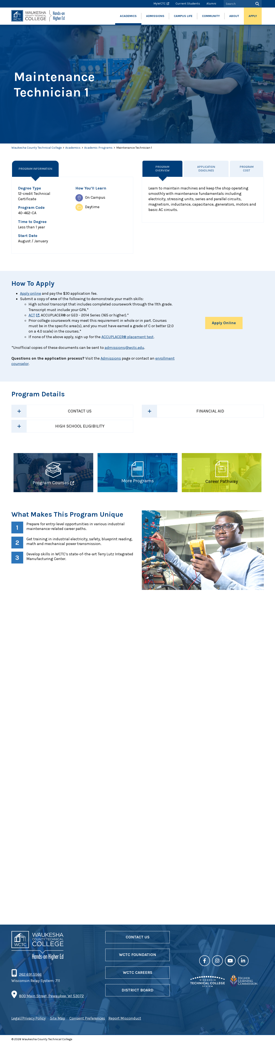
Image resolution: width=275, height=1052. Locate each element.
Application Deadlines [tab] (206, 168)
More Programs (137, 481)
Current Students (188, 3)
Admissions (111, 358)
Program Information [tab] (35, 168)
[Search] (257, 4)
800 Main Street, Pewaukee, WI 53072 (51, 1004)
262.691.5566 (30, 982)
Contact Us (80, 411)
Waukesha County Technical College (36, 148)
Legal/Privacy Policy (28, 1026)
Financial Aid (210, 411)
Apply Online (224, 323)
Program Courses (51, 483)
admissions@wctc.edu (124, 347)
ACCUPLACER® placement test (127, 336)
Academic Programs (98, 148)
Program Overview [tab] (162, 168)
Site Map (57, 1026)
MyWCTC (159, 3)
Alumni (211, 3)
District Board (137, 998)
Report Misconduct (124, 1026)
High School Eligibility (79, 426)
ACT (32, 315)
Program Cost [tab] (247, 168)
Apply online (30, 293)
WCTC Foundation (137, 963)
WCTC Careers (137, 980)
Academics (73, 148)
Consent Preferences (87, 1026)
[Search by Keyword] (238, 4)
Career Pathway (221, 481)
